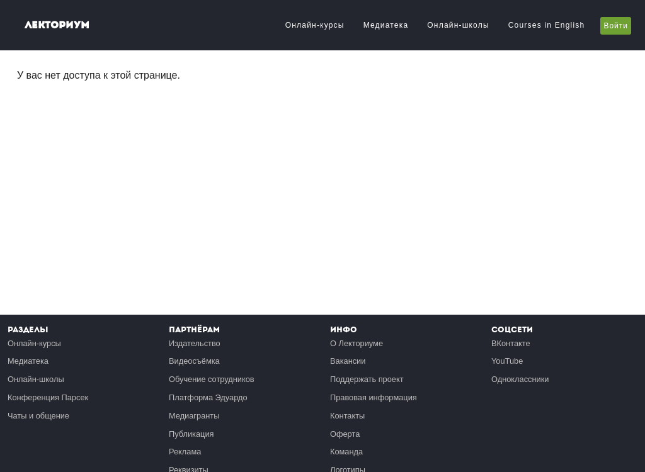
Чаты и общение (38, 415)
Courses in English (546, 25)
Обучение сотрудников (211, 379)
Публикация (191, 434)
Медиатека (386, 25)
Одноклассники (520, 379)
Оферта (345, 434)
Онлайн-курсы (315, 25)
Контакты (347, 415)
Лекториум (57, 25)
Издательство (194, 343)
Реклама (185, 451)
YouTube (507, 361)
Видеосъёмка (194, 361)
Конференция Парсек (48, 397)
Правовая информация (373, 397)
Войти (615, 25)
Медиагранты (194, 415)
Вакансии (347, 361)
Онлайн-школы (458, 25)
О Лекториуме (356, 343)
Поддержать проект (367, 379)
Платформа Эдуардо (208, 397)
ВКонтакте (510, 343)
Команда (346, 451)
